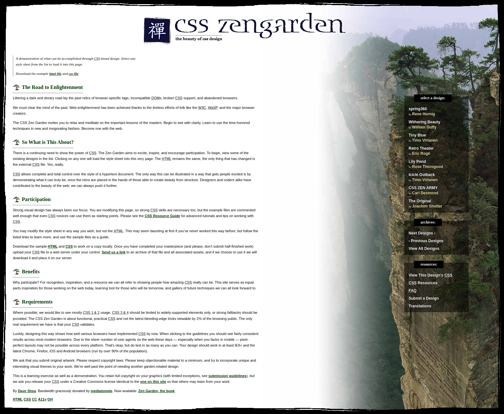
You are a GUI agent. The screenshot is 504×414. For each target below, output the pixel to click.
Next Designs (422, 233)
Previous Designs (426, 241)
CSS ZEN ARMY (423, 188)
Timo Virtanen (425, 140)
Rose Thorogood (427, 166)
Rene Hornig (423, 114)
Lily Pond (417, 161)
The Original (420, 201)
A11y (42, 399)
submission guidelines (227, 376)
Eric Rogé (421, 153)
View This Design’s (430, 275)
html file (55, 73)
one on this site (153, 381)
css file (73, 73)
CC (34, 399)
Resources (423, 283)
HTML (53, 246)
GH (50, 399)
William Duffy (424, 127)
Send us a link (113, 252)
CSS (69, 246)
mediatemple (101, 391)
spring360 (418, 109)
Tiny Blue (417, 135)
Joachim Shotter (427, 206)
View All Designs (424, 248)
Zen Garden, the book (156, 391)
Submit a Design (424, 298)
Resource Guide (162, 216)
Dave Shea (27, 391)
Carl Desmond (425, 193)
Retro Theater (421, 148)
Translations (420, 306)
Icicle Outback (422, 174)
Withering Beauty (424, 122)
